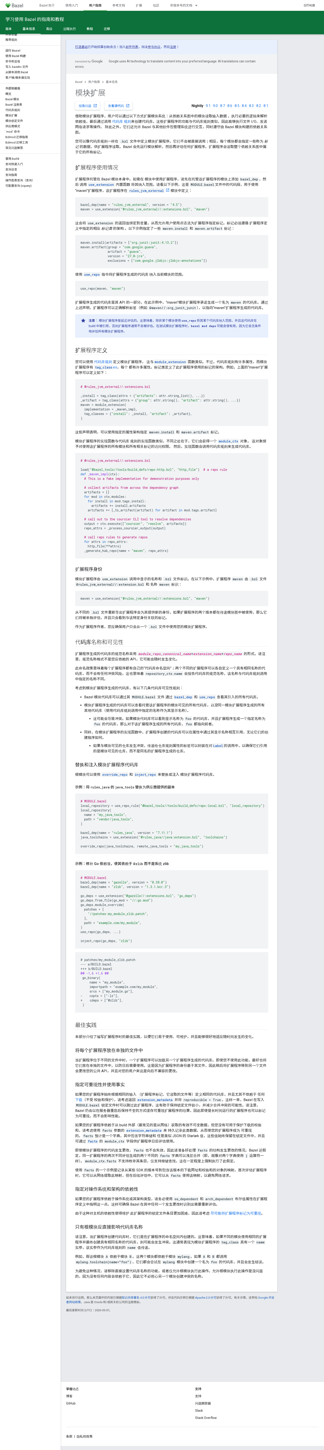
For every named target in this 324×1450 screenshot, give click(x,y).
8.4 (244, 106)
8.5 (237, 106)
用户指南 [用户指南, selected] (95, 5)
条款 (69, 1436)
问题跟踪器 (203, 1403)
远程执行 (69, 29)
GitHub (309, 5)
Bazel (78, 82)
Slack (199, 1410)
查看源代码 (119, 106)
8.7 (222, 106)
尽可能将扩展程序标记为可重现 (236, 1213)
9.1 (208, 106)
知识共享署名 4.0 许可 (136, 1297)
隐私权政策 (85, 1436)
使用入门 (71, 5)
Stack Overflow (206, 1418)
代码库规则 (103, 362)
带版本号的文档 (181, 5)
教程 (90, 29)
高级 (49, 29)
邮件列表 (132, 47)
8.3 (251, 106)
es (105, 367)
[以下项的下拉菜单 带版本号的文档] (198, 5)
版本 (8, 29)
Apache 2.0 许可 (205, 1297)
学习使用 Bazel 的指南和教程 (34, 19)
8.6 (229, 106)
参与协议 (154, 47)
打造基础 (81, 47)
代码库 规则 (121, 121)
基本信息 (112, 82)
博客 (69, 1396)
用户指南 (94, 82)
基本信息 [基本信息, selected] (29, 29)
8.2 (258, 106)
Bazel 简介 (47, 5)
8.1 (266, 106)
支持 (198, 1396)
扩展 (139, 5)
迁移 (107, 29)
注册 (173, 47)
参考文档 (118, 5)
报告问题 (88, 106)
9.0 (215, 106)
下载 (78, 1100)
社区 (156, 5)
